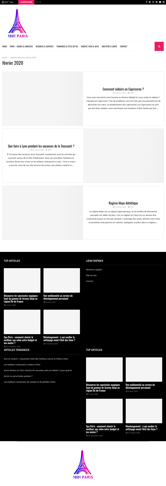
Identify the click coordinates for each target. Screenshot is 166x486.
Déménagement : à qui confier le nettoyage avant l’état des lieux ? (59, 338)
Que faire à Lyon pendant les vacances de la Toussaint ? (41, 146)
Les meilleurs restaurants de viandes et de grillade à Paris (29, 382)
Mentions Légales (94, 270)
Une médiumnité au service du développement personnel (58, 297)
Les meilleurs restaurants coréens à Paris (22, 365)
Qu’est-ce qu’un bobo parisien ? (18, 376)
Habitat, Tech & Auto (90, 46)
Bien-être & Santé (109, 46)
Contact (123, 46)
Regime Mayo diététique (123, 203)
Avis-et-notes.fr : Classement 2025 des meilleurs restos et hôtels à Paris (36, 359)
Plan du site (91, 275)
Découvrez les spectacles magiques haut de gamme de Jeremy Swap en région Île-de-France (21, 298)
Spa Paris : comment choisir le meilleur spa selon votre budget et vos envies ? (20, 340)
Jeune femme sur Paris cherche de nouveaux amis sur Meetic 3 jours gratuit (38, 370)
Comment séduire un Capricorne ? (123, 88)
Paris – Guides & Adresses (21, 46)
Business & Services (45, 46)
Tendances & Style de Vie (67, 46)
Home (4, 46)
